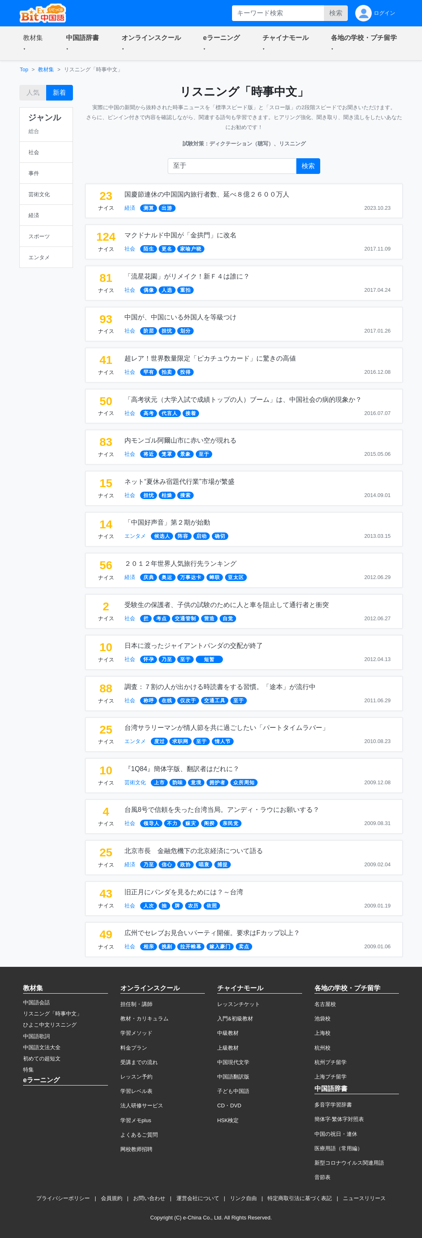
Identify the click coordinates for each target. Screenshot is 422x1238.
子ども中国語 (233, 1091)
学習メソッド (136, 1033)
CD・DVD (229, 1105)
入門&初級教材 (235, 1018)
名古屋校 (325, 1004)
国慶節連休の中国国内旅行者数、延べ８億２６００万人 (206, 194)
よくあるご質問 (139, 1135)
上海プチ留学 (330, 1077)
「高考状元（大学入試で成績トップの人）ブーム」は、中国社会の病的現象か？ (243, 399)
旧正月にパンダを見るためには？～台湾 (183, 892)
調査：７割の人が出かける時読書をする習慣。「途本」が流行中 (220, 686)
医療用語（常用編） (338, 1148)
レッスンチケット (238, 1004)
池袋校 (322, 1018)
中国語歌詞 (36, 1036)
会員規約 (111, 1198)
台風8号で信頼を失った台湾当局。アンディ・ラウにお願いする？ (221, 809)
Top (24, 69)
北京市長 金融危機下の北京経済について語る (193, 850)
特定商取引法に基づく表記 (299, 1198)
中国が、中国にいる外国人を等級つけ (180, 317)
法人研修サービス (141, 1105)
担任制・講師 (136, 1004)
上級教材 (228, 1048)
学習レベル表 (136, 1091)
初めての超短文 (42, 1058)
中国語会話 (36, 1002)
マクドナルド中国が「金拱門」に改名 (180, 235)
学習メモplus (135, 1120)
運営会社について (197, 1198)
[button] (34, 43)
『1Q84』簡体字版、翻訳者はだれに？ (181, 768)
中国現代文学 (233, 1062)
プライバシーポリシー (63, 1198)
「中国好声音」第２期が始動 (167, 522)
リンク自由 (243, 1198)
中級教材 (228, 1033)
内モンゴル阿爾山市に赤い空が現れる (180, 440)
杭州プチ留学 (330, 1062)
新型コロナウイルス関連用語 (349, 1163)
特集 (28, 1070)
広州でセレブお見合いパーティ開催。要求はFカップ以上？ (212, 932)
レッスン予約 (136, 1077)
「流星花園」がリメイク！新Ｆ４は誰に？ (187, 276)
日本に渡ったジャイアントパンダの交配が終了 (193, 645)
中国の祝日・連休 (335, 1134)
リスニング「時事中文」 (52, 1014)
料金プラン (133, 1048)
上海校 (322, 1033)
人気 (33, 92)
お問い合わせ (149, 1198)
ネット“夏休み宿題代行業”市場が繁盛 (179, 481)
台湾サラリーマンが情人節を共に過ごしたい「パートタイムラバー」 (226, 727)
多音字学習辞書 (333, 1105)
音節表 (322, 1177)
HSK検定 (228, 1120)
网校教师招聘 (136, 1149)
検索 (335, 12)
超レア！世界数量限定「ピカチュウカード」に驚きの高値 (210, 358)
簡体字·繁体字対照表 (339, 1119)
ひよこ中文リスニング (50, 1025)
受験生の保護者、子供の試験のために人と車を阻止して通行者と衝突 (226, 604)
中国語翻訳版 (233, 1077)
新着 (59, 92)
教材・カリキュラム (144, 1018)
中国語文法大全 (42, 1047)
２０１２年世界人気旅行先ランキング (180, 563)
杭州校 (322, 1048)
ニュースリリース (364, 1198)
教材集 (46, 69)
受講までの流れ (139, 1062)
